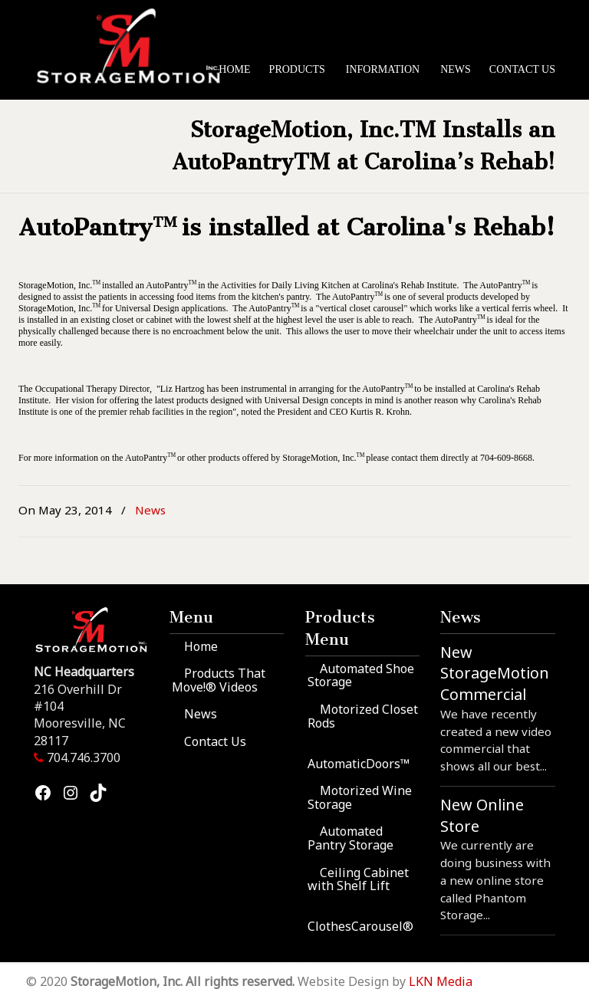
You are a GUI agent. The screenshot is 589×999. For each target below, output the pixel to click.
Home (201, 646)
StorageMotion (134, 47)
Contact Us (215, 741)
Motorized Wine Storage (360, 797)
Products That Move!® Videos (218, 680)
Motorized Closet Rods (363, 716)
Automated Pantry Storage (350, 838)
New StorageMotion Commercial (494, 673)
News (150, 510)
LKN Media (440, 981)
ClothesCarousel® (360, 926)
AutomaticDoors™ (359, 763)
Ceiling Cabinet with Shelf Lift (358, 879)
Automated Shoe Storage (361, 675)
